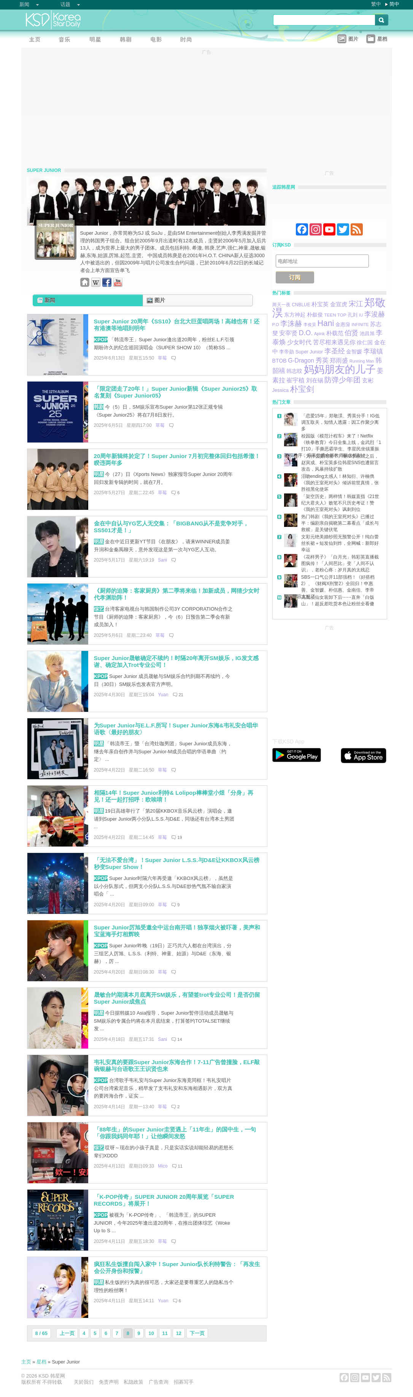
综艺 (99, 609)
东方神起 (294, 315)
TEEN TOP (335, 314)
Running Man (361, 361)
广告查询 (158, 1382)
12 (178, 1333)
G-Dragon (301, 360)
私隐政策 (133, 1382)
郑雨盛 (339, 360)
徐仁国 (365, 342)
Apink (319, 333)
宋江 (356, 304)
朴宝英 (320, 304)
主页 (26, 1362)
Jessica (280, 390)
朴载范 (334, 333)
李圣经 (334, 351)
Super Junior (309, 352)
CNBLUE (301, 304)
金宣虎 (338, 304)
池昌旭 (367, 333)
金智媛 (354, 351)
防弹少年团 (342, 380)
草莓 (162, 358)
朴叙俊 (315, 315)
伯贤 (351, 333)
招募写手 (184, 1382)
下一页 (197, 1333)
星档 (41, 1362)
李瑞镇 (373, 351)
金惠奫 (342, 324)
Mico (162, 1166)
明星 (99, 474)
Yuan (163, 694)
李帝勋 (286, 352)
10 (151, 1333)
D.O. (306, 333)
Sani (162, 560)
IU (361, 315)
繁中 (376, 4)
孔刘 (352, 315)
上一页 (67, 1333)
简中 (394, 4)
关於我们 (84, 1382)
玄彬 (367, 380)
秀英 (322, 360)
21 (181, 694)
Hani (326, 323)
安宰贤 (288, 333)
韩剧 (99, 407)
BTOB (279, 361)
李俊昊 (309, 324)
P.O (275, 324)
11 (180, 1166)
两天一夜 (281, 304)
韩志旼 (294, 371)
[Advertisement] (329, 679)
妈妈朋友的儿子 (340, 369)
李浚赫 (374, 314)
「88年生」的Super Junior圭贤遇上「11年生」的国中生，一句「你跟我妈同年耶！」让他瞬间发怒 (175, 1133)
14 (179, 1039)
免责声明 (109, 1382)
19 (179, 837)
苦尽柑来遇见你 (334, 342)
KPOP (101, 339)
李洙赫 (291, 324)
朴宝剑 (302, 389)
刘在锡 (314, 380)
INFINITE (360, 324)
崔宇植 (295, 380)
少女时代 (299, 342)
